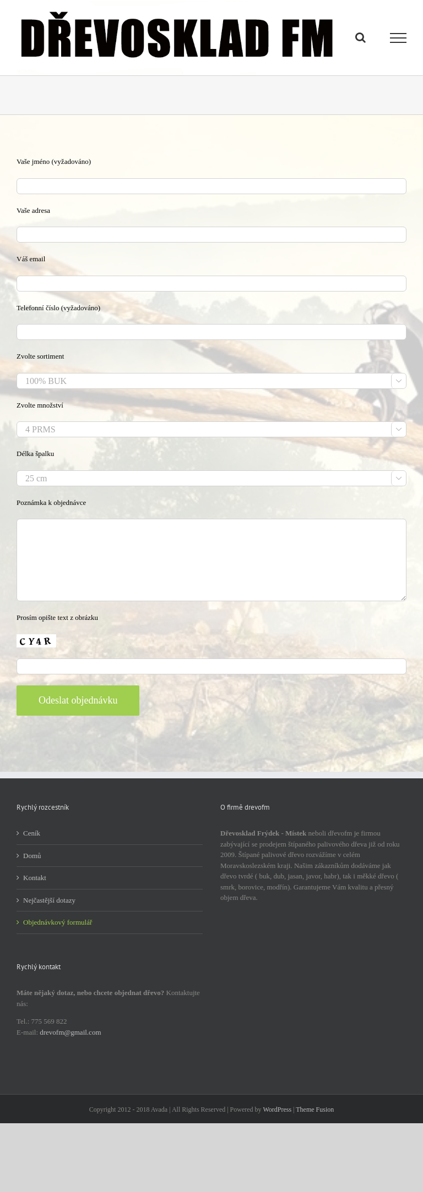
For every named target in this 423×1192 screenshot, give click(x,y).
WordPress (277, 1109)
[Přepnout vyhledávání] (360, 37)
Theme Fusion (315, 1109)
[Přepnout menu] (398, 38)
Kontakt (34, 878)
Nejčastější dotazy (49, 900)
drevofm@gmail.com (70, 1032)
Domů (32, 856)
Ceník (31, 833)
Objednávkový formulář (57, 922)
